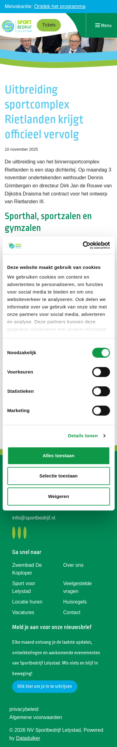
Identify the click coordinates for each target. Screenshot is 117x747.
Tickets (49, 25)
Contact (71, 612)
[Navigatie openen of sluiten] (103, 25)
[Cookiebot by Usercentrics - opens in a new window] (83, 245)
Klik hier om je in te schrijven (44, 686)
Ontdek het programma (59, 6)
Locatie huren (27, 601)
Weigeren (58, 496)
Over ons (73, 565)
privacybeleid (23, 709)
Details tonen (83, 435)
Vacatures (23, 612)
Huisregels (75, 601)
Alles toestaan (59, 455)
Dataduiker (28, 738)
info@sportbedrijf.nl (33, 517)
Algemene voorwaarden (35, 717)
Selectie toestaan (58, 475)
